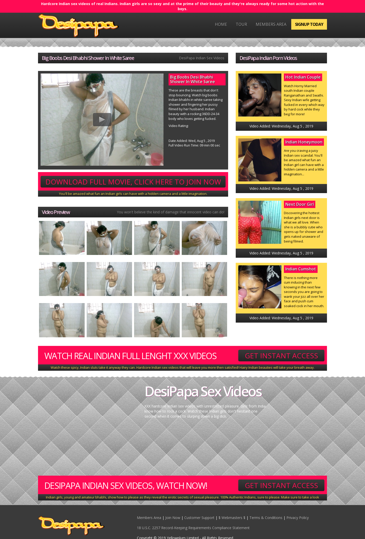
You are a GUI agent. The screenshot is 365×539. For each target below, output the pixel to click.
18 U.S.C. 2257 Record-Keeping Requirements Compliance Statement (193, 527)
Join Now (172, 517)
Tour (241, 24)
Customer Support (199, 517)
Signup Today (309, 24)
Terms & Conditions (265, 517)
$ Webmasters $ (231, 517)
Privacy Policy (297, 517)
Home (221, 24)
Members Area (271, 24)
